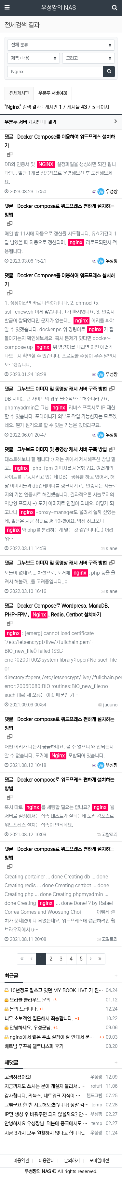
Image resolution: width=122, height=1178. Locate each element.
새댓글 (11, 1062)
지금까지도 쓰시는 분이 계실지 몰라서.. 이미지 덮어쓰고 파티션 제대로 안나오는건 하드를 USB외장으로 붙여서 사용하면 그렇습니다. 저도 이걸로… (46, 1086)
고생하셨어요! (18, 1077)
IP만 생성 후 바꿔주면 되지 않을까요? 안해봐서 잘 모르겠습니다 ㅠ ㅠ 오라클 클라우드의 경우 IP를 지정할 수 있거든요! (46, 1114)
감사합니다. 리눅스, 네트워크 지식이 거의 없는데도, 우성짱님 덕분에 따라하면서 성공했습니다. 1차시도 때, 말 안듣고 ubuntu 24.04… (44, 1096)
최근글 (11, 976)
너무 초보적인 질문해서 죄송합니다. (39, 1018)
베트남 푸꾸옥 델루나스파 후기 (34, 1046)
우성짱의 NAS (58, 8)
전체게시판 (19, 93)
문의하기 (72, 1160)
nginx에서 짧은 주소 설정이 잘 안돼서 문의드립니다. (51, 1037)
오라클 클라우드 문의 (27, 1000)
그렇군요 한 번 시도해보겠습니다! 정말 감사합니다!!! (47, 1105)
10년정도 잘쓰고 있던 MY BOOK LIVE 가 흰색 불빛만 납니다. (54, 990)
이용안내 (46, 1160)
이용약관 (21, 1160)
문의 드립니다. (21, 1009)
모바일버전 (99, 1160)
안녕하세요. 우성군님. (28, 1028)
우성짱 (107, 191)
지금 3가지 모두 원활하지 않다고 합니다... (45, 1133)
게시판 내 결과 (30, 122)
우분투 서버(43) (52, 92)
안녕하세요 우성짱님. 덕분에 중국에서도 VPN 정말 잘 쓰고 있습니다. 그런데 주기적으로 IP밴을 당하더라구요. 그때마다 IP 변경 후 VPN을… (47, 1123)
